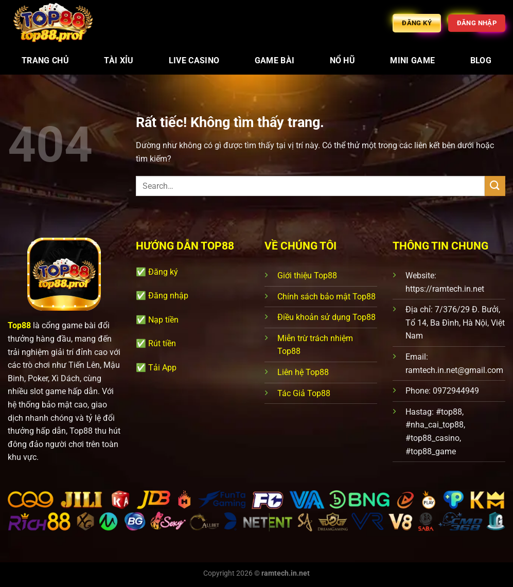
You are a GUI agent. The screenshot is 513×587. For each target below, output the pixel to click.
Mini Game (412, 60)
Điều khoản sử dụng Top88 (326, 317)
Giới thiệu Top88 (307, 275)
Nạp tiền (163, 320)
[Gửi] (495, 186)
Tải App (162, 367)
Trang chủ (45, 60)
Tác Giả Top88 (303, 393)
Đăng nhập (168, 295)
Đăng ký (163, 272)
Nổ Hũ (343, 60)
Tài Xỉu (118, 60)
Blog (480, 60)
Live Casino (194, 60)
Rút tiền (162, 343)
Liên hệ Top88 (303, 372)
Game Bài (275, 60)
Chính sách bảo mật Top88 (326, 296)
